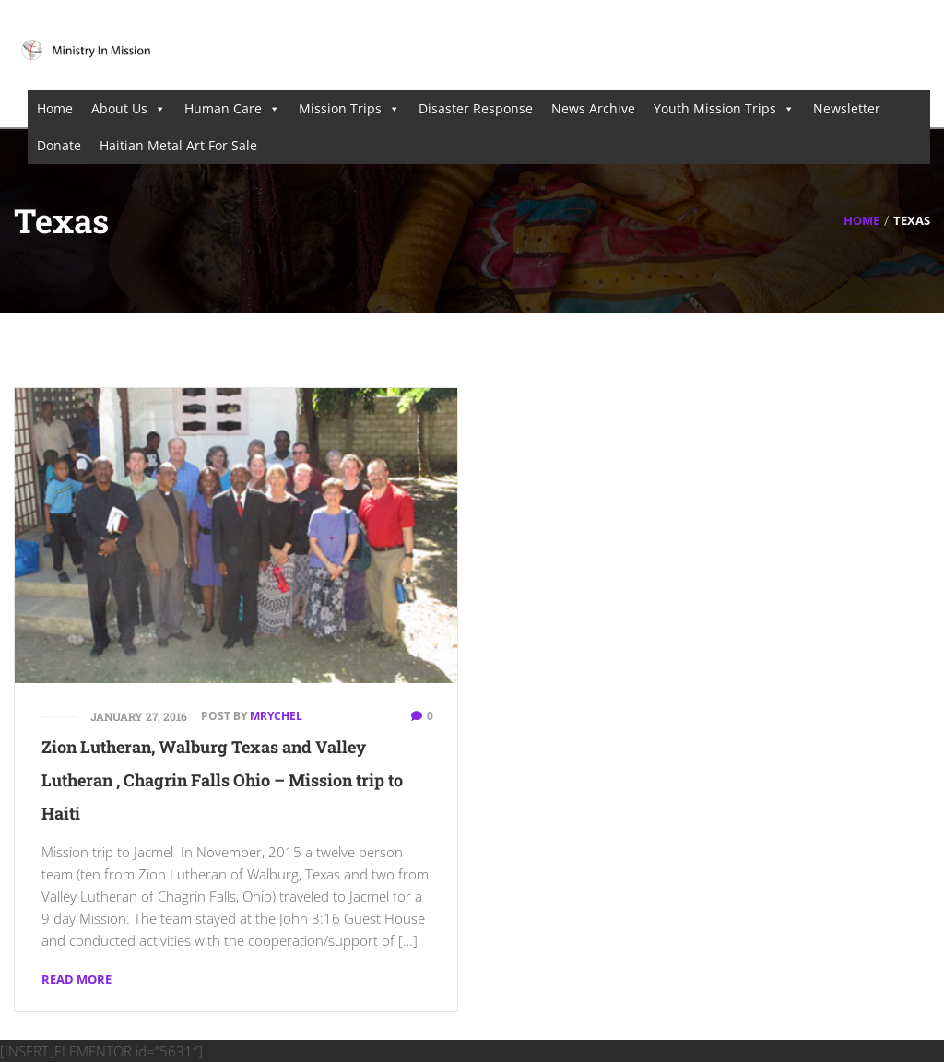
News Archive (593, 108)
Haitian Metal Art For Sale (178, 145)
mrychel (276, 716)
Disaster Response (476, 108)
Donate (59, 145)
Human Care (232, 108)
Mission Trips (349, 108)
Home (55, 108)
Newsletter (846, 108)
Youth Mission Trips (724, 108)
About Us (128, 108)
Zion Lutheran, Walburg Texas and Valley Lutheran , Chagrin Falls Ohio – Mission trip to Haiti (222, 780)
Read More (76, 979)
